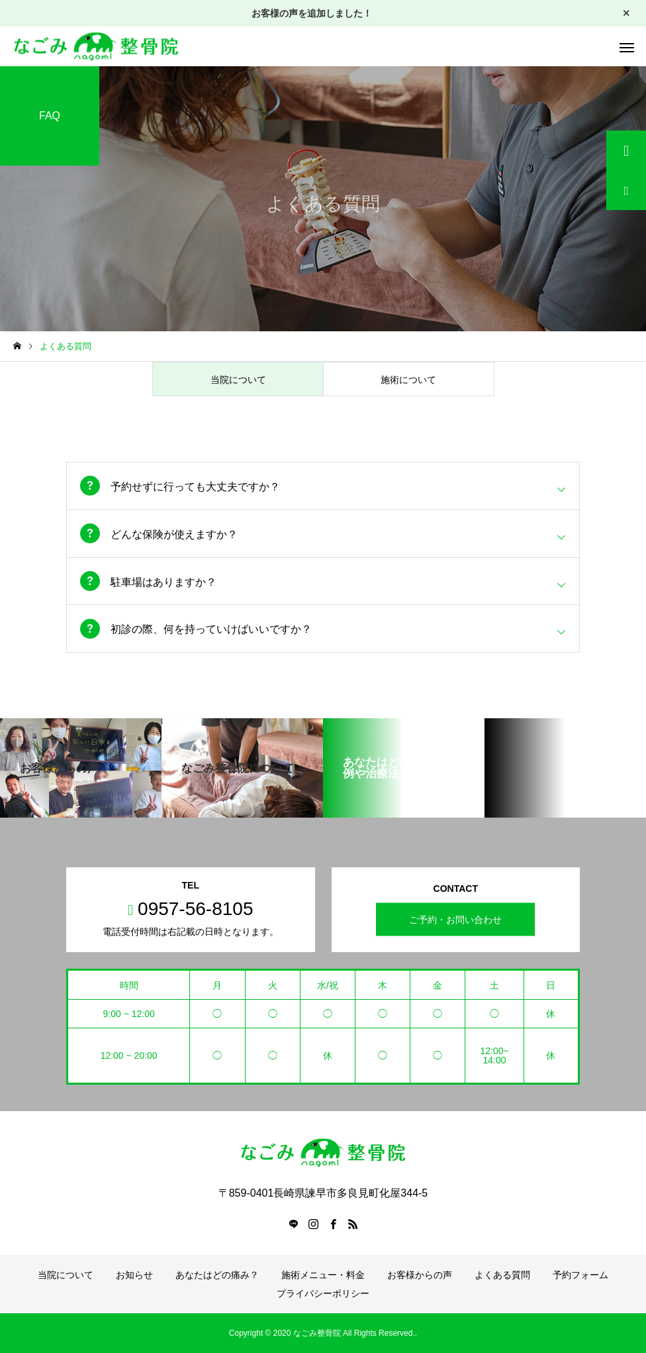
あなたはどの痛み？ (217, 1275)
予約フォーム (580, 1275)
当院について (65, 1275)
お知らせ (134, 1275)
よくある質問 (502, 1275)
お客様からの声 (419, 1275)
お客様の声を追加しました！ (312, 13)
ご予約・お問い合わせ (455, 919)
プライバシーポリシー (323, 1293)
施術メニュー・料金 (323, 1275)
